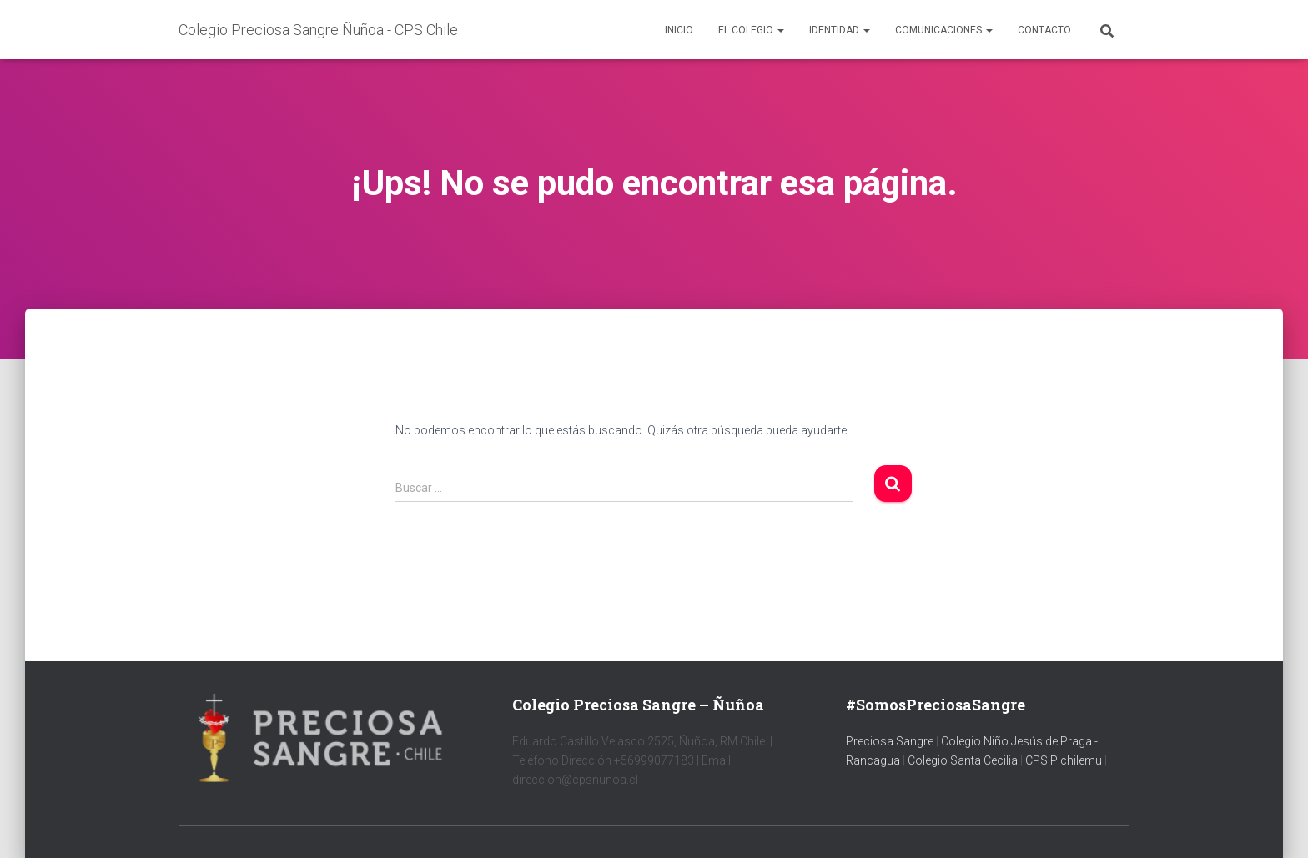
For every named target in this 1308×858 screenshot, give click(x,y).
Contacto (1044, 30)
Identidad (839, 30)
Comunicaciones (944, 30)
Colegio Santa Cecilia (964, 760)
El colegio (751, 30)
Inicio (679, 30)
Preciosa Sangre (889, 741)
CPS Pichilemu (1064, 760)
